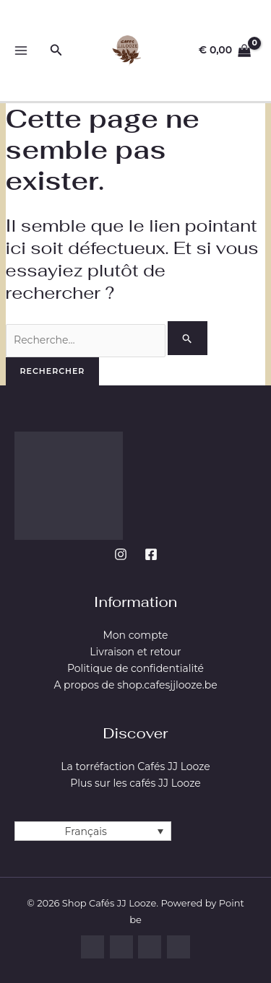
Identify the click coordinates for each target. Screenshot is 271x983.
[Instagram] (120, 554)
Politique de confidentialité (135, 668)
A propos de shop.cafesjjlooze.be (135, 684)
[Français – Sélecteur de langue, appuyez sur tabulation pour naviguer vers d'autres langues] (92, 831)
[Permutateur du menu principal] (20, 51)
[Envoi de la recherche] (187, 338)
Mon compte (135, 635)
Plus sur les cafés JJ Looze (135, 783)
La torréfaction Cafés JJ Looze (135, 766)
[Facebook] (151, 554)
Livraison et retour (135, 651)
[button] (56, 50)
